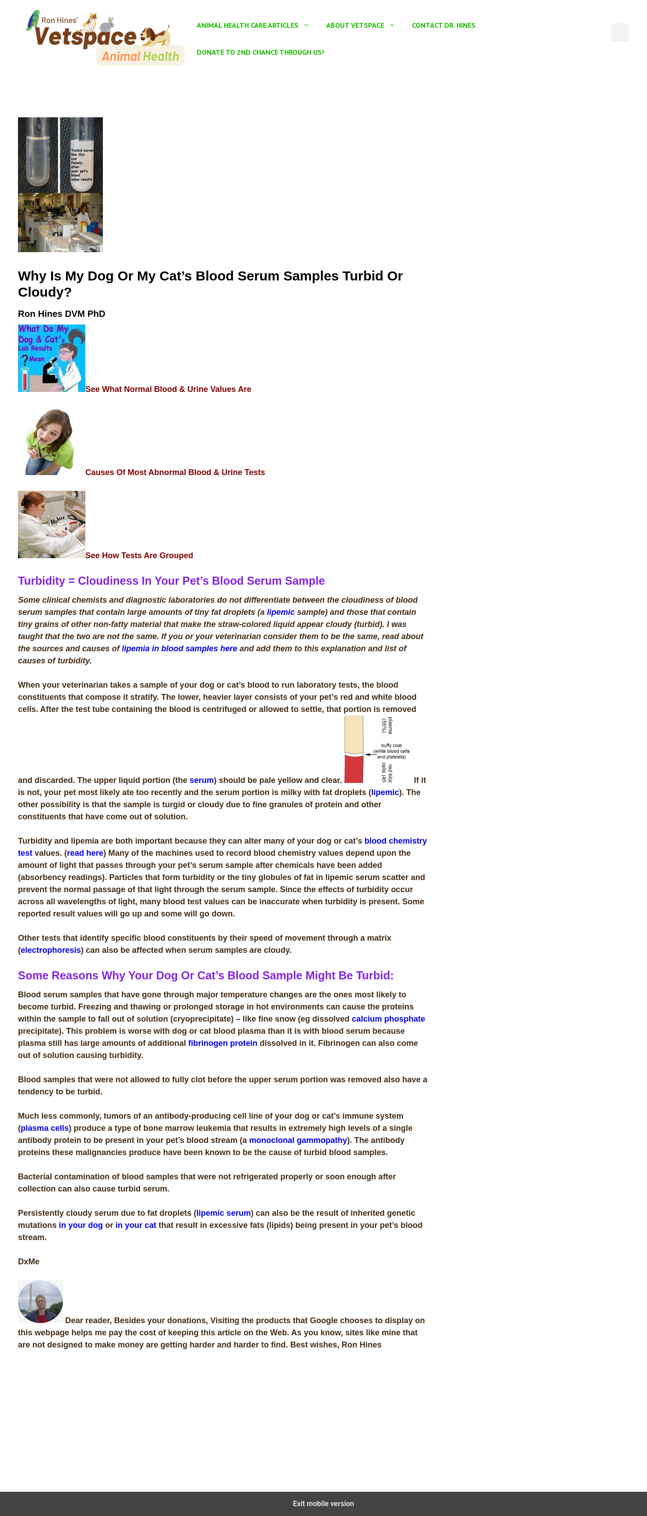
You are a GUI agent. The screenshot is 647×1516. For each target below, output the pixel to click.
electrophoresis (51, 950)
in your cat (135, 1225)
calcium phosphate (388, 1018)
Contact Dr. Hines (443, 25)
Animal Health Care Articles (257, 25)
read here (85, 853)
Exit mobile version (323, 1503)
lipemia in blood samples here (179, 648)
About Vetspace (365, 25)
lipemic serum (223, 1213)
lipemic (281, 612)
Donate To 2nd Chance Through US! (260, 52)
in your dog (81, 1225)
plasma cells (45, 1128)
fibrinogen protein (222, 1043)
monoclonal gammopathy (298, 1140)
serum (202, 780)
